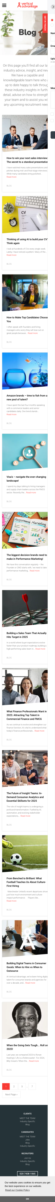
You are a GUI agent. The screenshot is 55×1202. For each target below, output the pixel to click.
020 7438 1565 (27, 1173)
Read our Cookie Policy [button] (17, 1190)
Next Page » (11, 1094)
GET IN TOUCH (51, 23)
